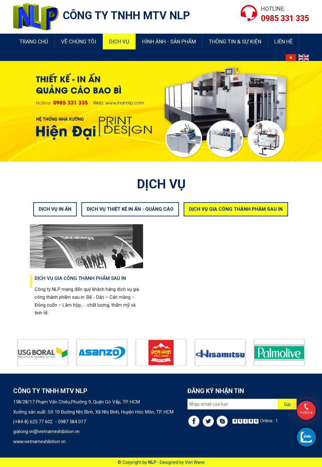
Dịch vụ (119, 41)
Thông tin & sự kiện (235, 41)
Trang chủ (33, 41)
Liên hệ (283, 41)
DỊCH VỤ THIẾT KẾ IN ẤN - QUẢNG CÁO (130, 213)
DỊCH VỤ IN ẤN (55, 213)
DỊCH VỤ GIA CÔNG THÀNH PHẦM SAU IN (236, 213)
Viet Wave (195, 462)
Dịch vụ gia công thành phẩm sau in (80, 283)
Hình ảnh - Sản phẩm (169, 41)
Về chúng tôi (78, 41)
